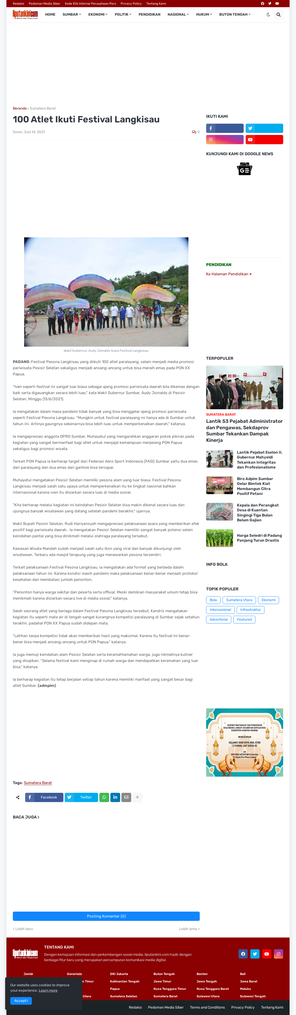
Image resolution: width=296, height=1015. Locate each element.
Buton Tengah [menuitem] (233, 14)
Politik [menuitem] (121, 14)
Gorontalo (74, 974)
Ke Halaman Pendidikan (229, 274)
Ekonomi (268, 600)
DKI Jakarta (119, 974)
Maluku (245, 989)
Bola (213, 600)
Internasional (220, 610)
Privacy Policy (131, 3)
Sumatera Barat (43, 108)
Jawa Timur (162, 981)
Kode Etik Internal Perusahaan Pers (90, 3)
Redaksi (18, 3)
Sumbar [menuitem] (70, 14)
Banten (202, 974)
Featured (244, 619)
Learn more (48, 990)
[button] (268, 14)
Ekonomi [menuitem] (96, 14)
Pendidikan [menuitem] (149, 14)
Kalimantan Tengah (124, 981)
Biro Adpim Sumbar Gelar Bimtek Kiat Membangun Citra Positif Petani (255, 486)
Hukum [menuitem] (202, 14)
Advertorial (219, 619)
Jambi (28, 974)
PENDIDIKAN (219, 264)
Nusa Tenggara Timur (170, 989)
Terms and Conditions (207, 1007)
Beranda (20, 108)
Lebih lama (188, 929)
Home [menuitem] (50, 14)
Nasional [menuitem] (177, 14)
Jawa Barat (248, 981)
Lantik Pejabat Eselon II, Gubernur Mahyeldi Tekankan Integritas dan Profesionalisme (259, 460)
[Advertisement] (148, 64)
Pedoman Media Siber (44, 3)
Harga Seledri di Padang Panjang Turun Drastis (259, 538)
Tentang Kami (156, 3)
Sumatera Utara (239, 600)
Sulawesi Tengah (253, 996)
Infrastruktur (250, 610)
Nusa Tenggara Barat (213, 989)
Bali (242, 974)
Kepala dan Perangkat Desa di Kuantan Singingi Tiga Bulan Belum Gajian (258, 513)
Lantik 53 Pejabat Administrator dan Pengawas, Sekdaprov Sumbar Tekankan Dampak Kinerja (244, 430)
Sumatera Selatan (123, 996)
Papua (115, 989)
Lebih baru (24, 929)
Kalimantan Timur (80, 981)
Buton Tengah (164, 974)
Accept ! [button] (21, 1001)
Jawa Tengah (207, 981)
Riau (70, 989)
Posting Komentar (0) (106, 916)
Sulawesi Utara (208, 996)
